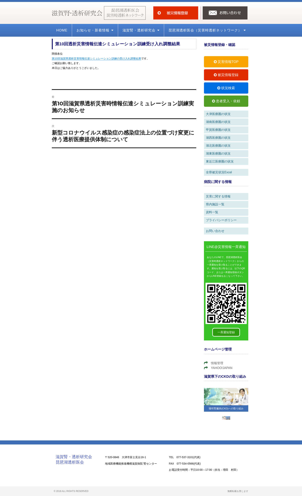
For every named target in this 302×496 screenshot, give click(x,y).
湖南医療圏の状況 (218, 122)
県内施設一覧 (215, 204)
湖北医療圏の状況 (218, 145)
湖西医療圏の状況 (218, 137)
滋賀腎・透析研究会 (140, 30)
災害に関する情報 (218, 196)
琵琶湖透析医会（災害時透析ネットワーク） (207, 30)
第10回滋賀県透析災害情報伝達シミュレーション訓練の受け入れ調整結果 (96, 58)
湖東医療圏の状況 (218, 153)
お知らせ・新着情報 (94, 30)
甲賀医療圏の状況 (218, 129)
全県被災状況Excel (219, 172)
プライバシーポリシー (221, 220)
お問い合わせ (215, 231)
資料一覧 (212, 212)
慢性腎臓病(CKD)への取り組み (226, 408)
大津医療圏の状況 (218, 114)
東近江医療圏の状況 (220, 161)
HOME (61, 30)
